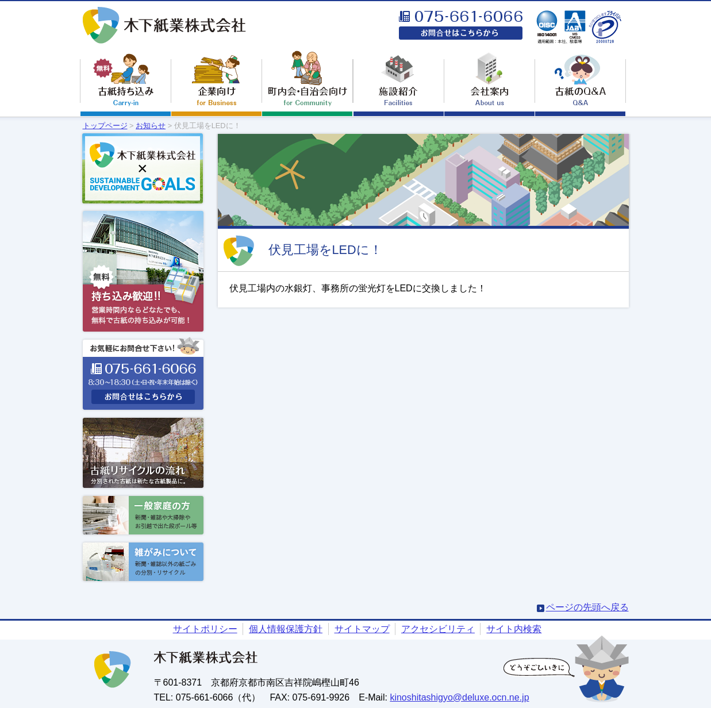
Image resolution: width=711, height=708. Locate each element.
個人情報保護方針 (285, 629)
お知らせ (151, 125)
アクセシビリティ (438, 629)
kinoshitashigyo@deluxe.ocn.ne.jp (459, 697)
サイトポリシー (205, 629)
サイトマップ (362, 629)
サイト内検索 (513, 629)
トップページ (105, 125)
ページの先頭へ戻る (587, 607)
